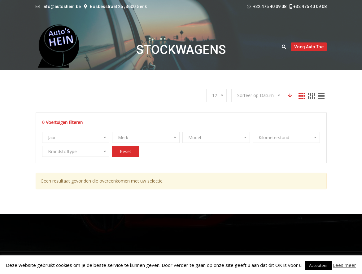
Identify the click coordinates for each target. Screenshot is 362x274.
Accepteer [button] (318, 265)
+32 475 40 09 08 (308, 6)
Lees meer (344, 265)
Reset (125, 151)
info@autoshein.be (61, 6)
